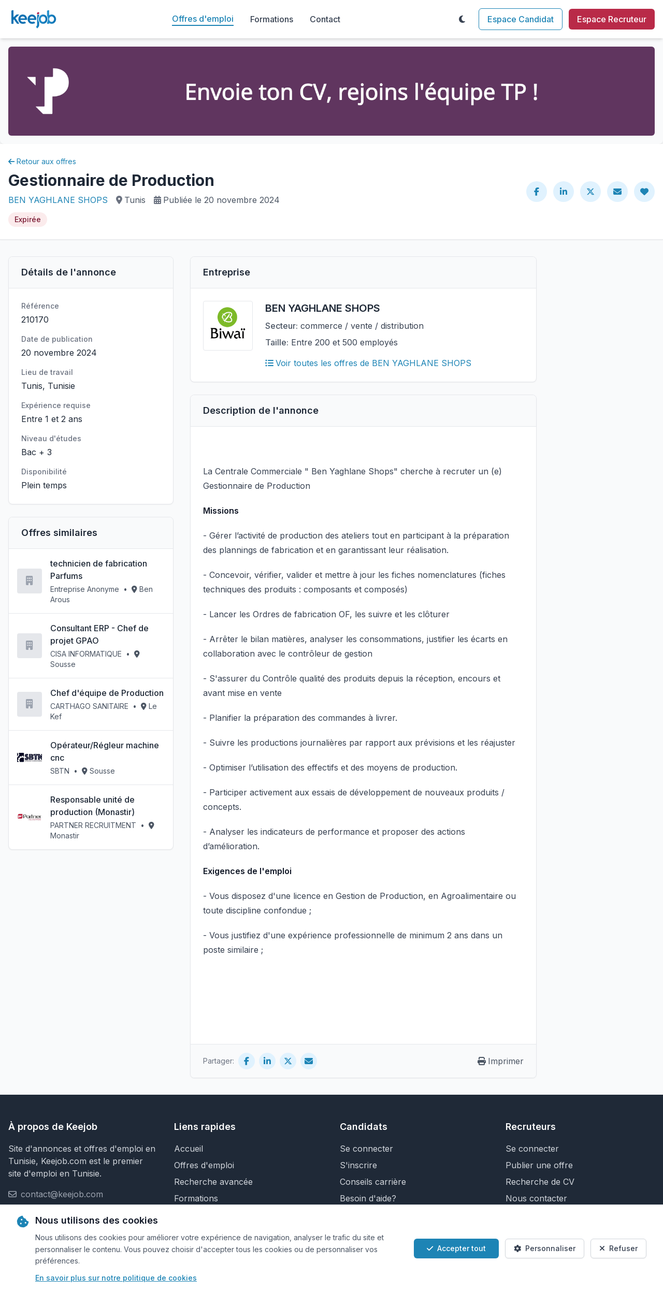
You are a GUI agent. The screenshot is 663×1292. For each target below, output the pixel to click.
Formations (271, 19)
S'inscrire (358, 1165)
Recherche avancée (213, 1182)
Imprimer (501, 1061)
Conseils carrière (373, 1182)
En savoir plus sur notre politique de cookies (116, 1277)
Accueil (188, 1148)
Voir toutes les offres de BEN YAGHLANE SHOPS (368, 363)
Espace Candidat (520, 19)
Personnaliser (544, 1248)
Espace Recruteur (611, 19)
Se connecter (366, 1148)
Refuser (618, 1248)
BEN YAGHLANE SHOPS (58, 200)
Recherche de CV (540, 1182)
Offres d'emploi (203, 18)
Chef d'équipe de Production (107, 693)
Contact (325, 19)
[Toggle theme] (462, 19)
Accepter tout (456, 1248)
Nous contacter (536, 1198)
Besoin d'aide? (368, 1198)
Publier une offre (539, 1165)
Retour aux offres (42, 161)
